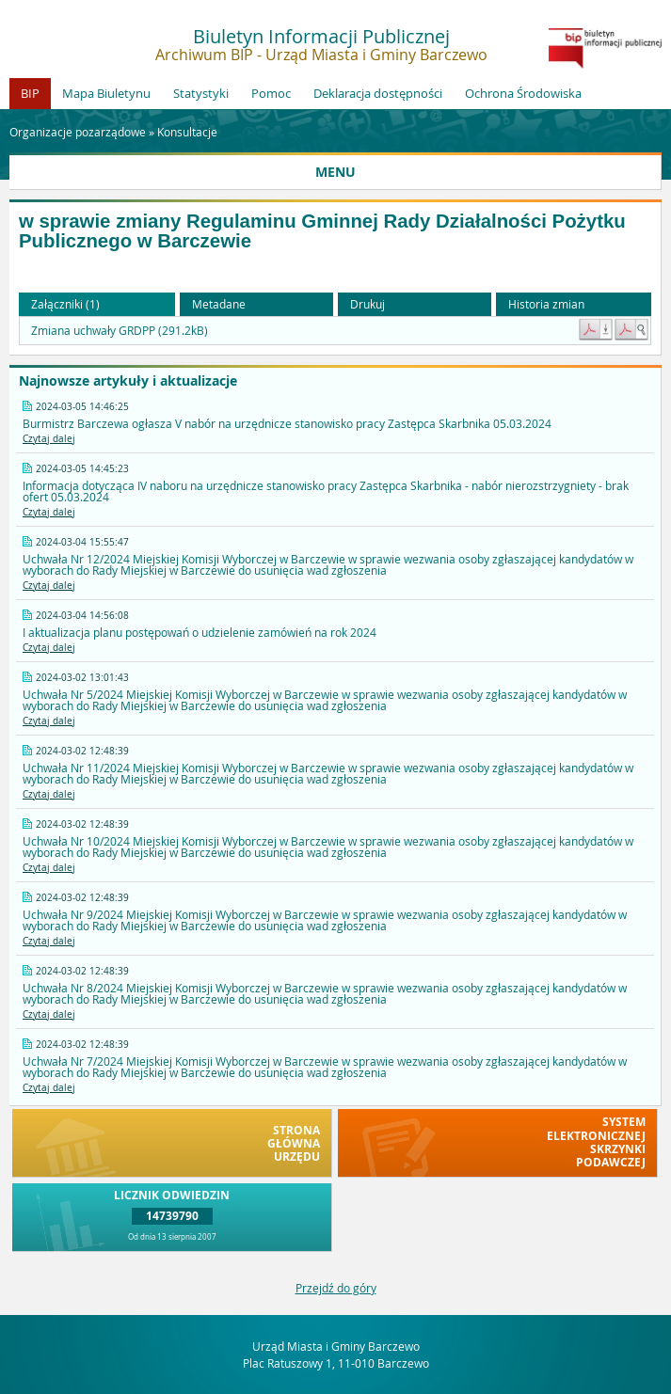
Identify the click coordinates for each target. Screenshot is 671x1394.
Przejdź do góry (336, 1287)
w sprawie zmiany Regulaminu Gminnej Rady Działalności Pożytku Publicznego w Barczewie (322, 231)
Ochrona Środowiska (523, 93)
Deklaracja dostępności (377, 93)
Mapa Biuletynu (106, 93)
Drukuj (367, 303)
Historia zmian (546, 303)
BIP (30, 93)
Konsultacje (187, 131)
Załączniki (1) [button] (65, 303)
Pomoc (271, 93)
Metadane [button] (219, 303)
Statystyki (201, 93)
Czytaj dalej (49, 439)
